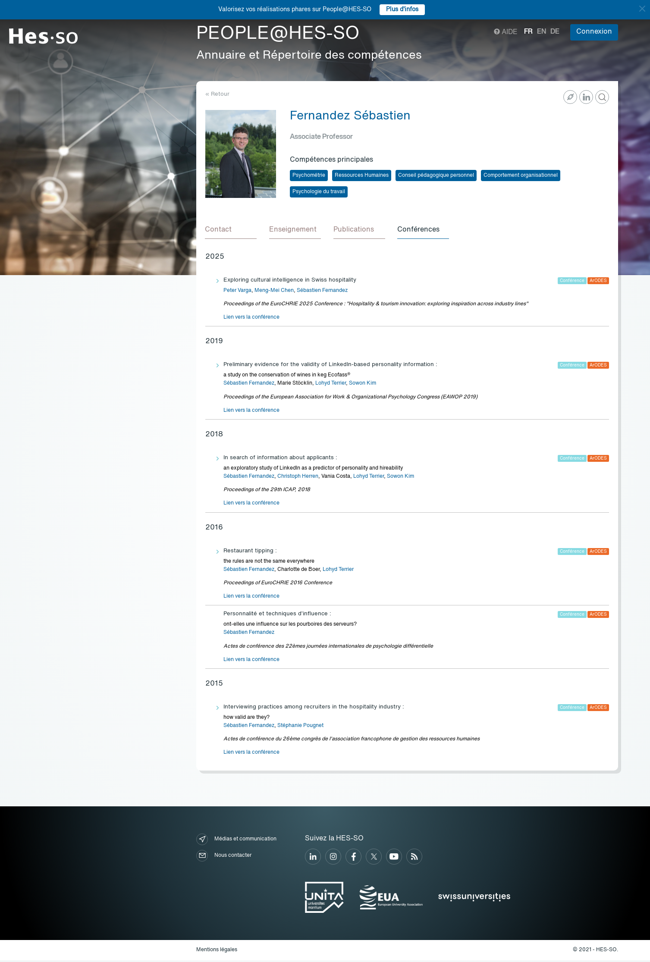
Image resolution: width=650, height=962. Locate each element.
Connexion (594, 31)
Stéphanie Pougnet (300, 727)
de (554, 31)
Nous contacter (223, 857)
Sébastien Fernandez (322, 292)
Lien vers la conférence (251, 318)
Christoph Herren (297, 477)
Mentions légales (216, 951)
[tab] (231, 231)
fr (528, 31)
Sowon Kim (362, 384)
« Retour (217, 94)
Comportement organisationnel (521, 175)
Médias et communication (236, 840)
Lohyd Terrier (330, 384)
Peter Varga (237, 292)
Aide (506, 32)
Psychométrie (308, 175)
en (541, 31)
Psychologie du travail (318, 191)
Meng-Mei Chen (274, 292)
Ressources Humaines (362, 175)
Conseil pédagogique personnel (436, 175)
